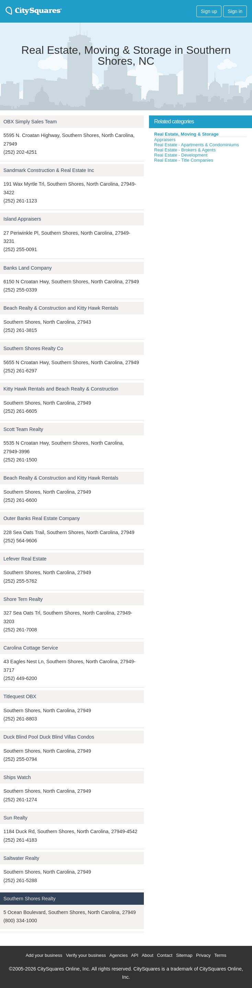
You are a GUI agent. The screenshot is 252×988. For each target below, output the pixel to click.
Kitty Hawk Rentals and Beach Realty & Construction (60, 389)
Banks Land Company (27, 268)
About (147, 955)
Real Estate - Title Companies (183, 160)
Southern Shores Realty (29, 898)
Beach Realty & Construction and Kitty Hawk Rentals (60, 308)
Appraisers (164, 139)
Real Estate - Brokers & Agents (185, 149)
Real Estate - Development (180, 155)
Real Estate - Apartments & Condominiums (196, 144)
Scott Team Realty (23, 429)
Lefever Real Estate (25, 558)
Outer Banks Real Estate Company (41, 518)
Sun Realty (15, 817)
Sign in (235, 11)
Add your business (44, 955)
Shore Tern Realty (23, 599)
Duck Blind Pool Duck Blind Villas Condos (48, 737)
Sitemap (184, 955)
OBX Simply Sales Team (30, 121)
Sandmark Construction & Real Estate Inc (48, 170)
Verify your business (86, 955)
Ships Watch (17, 777)
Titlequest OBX (19, 696)
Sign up (209, 11)
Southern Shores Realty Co (33, 348)
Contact (164, 955)
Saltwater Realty (21, 858)
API (134, 955)
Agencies (118, 955)
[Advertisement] (200, 214)
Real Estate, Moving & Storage (186, 134)
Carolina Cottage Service (30, 648)
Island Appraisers (22, 219)
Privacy (203, 955)
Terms (220, 955)
